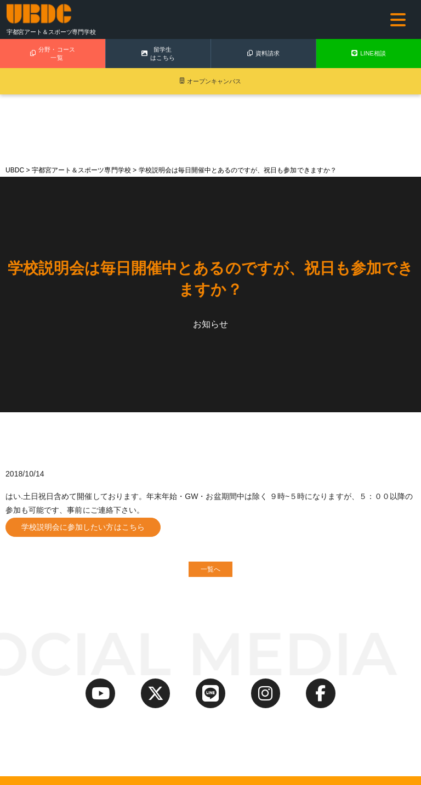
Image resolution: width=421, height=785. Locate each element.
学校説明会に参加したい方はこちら (83, 527)
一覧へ (210, 570)
